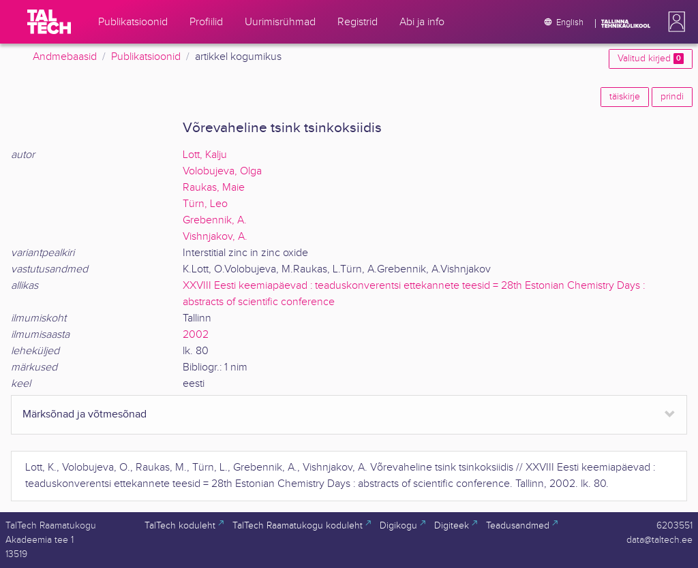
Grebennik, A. (215, 220)
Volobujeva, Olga (222, 171)
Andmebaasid (65, 56)
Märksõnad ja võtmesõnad (84, 414)
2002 (196, 334)
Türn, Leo (205, 204)
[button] (674, 22)
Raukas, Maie (214, 187)
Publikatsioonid (146, 56)
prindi (672, 96)
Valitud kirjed (651, 58)
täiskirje (624, 96)
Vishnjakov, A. (215, 236)
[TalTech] (49, 22)
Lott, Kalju (205, 154)
